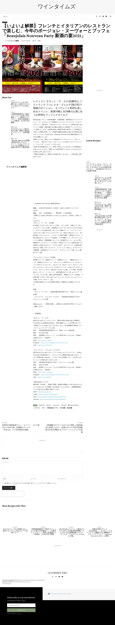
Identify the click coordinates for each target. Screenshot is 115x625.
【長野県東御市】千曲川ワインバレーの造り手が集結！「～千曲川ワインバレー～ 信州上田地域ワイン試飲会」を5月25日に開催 (20, 118)
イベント (4, 22)
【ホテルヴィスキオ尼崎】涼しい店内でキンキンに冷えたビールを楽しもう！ (20, 105)
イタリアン (41, 405)
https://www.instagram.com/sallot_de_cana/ (54, 342)
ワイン (44, 408)
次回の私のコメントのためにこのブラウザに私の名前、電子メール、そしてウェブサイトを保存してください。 (31, 483)
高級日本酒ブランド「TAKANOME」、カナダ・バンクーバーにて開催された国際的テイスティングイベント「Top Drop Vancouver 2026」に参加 (99, 532)
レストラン (37, 408)
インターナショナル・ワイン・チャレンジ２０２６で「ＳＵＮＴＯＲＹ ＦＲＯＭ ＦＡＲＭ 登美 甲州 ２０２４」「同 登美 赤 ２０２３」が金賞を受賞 (99, 167)
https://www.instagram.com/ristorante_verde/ (55, 374)
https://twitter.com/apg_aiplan (48, 394)
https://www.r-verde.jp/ (45, 372)
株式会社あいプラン (53, 408)
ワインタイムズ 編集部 (13, 40)
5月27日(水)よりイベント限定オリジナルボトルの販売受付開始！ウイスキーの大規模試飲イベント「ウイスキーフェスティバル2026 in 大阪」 (71, 532)
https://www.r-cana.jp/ (45, 340)
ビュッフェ (56, 405)
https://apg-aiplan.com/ (45, 392)
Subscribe (21, 610)
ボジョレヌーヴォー (73, 405)
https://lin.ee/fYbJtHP (45, 345)
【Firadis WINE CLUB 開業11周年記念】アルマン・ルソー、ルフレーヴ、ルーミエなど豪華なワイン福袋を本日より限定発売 (20, 144)
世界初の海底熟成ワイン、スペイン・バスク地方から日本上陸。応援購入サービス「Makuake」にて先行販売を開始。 (20, 427)
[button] (110, 16)
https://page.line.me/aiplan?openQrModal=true (52, 397)
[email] (21, 605)
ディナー (48, 405)
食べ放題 (62, 408)
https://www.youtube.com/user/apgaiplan (52, 399)
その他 (87, 161)
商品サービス (14, 126)
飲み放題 (69, 408)
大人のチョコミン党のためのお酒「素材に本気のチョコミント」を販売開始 (20, 131)
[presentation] (12, 493)
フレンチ (63, 405)
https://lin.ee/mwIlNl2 (44, 377)
